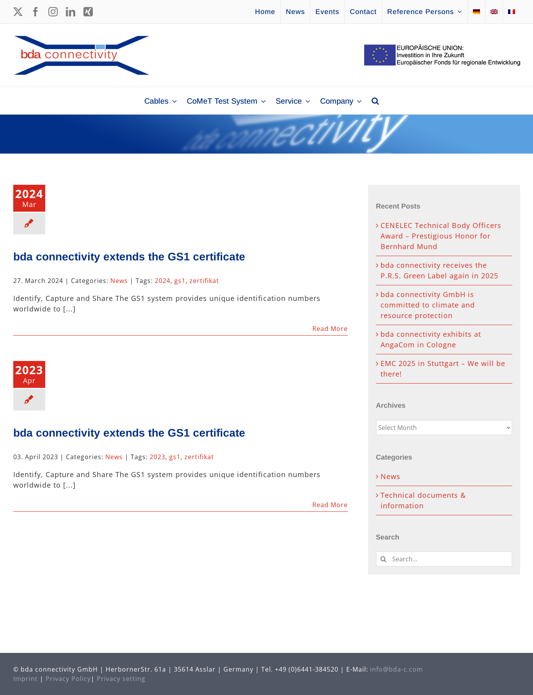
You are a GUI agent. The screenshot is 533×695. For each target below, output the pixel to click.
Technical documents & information (423, 500)
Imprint (25, 678)
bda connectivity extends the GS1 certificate (129, 257)
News (119, 280)
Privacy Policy (68, 678)
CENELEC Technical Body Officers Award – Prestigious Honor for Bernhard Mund (441, 236)
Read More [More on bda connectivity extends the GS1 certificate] (330, 328)
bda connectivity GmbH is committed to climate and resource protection (428, 305)
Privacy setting (121, 678)
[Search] (383, 559)
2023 (157, 457)
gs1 (180, 280)
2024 (162, 280)
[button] (375, 100)
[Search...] (444, 559)
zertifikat (204, 280)
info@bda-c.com (396, 669)
